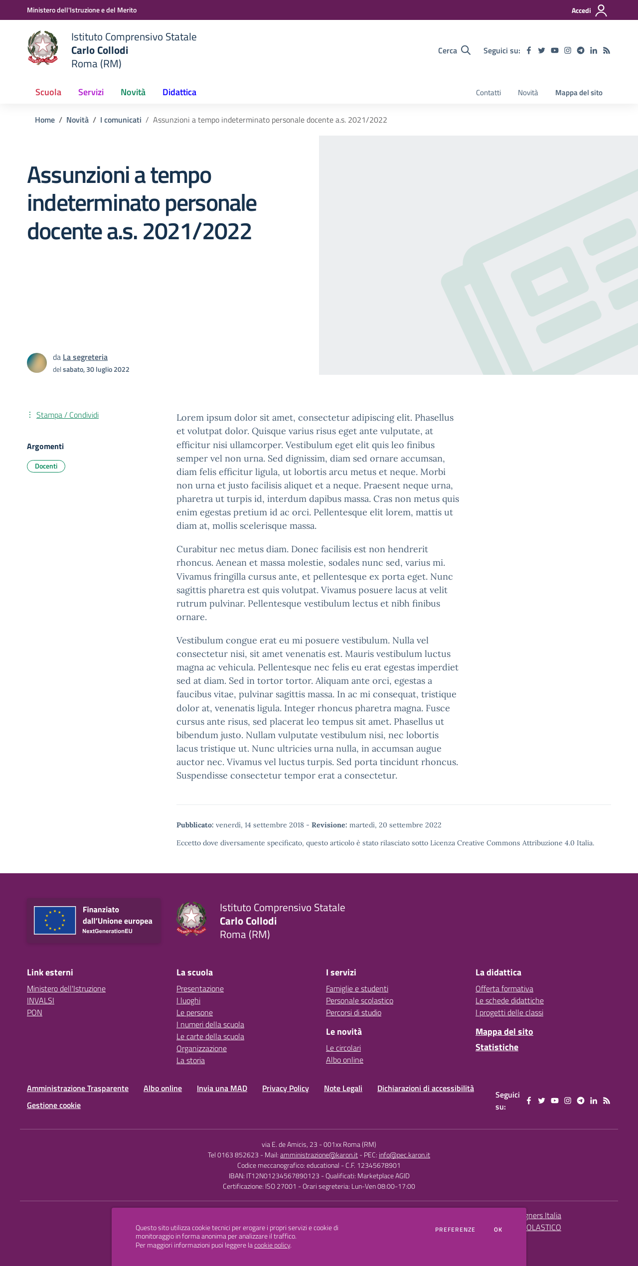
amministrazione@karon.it (319, 1154)
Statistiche (497, 1047)
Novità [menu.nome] (528, 92)
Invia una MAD (222, 1088)
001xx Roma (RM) (349, 1144)
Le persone (194, 1012)
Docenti (46, 466)
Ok (498, 1230)
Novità (77, 120)
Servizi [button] (91, 92)
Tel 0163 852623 (233, 1154)
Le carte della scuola (210, 1036)
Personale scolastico (359, 1000)
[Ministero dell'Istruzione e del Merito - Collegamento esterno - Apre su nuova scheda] (82, 9)
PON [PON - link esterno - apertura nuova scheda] (34, 1012)
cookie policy (272, 1245)
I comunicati (121, 120)
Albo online (344, 1060)
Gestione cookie (54, 1105)
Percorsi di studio (353, 1012)
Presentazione (200, 988)
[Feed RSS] (606, 50)
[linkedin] (593, 50)
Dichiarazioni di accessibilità (425, 1088)
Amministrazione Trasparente (78, 1088)
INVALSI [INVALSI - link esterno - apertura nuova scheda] (40, 1000)
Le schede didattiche (510, 1000)
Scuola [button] (48, 92)
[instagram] (567, 50)
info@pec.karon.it (404, 1154)
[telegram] (580, 50)
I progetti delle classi (509, 1012)
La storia (190, 1060)
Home (45, 120)
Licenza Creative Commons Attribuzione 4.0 (502, 842)
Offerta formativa (504, 988)
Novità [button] (133, 92)
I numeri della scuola (210, 1024)
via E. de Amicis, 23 (290, 1144)
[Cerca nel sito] (454, 50)
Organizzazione (201, 1048)
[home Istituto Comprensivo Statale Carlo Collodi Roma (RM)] (112, 50)
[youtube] (554, 50)
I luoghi (188, 1000)
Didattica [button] (179, 92)
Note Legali (343, 1088)
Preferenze (455, 1230)
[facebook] (528, 50)
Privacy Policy (285, 1088)
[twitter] (541, 50)
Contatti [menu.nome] (488, 92)
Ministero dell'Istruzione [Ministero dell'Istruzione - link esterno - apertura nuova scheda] (66, 988)
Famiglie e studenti (357, 988)
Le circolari (343, 1048)
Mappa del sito (579, 92)
